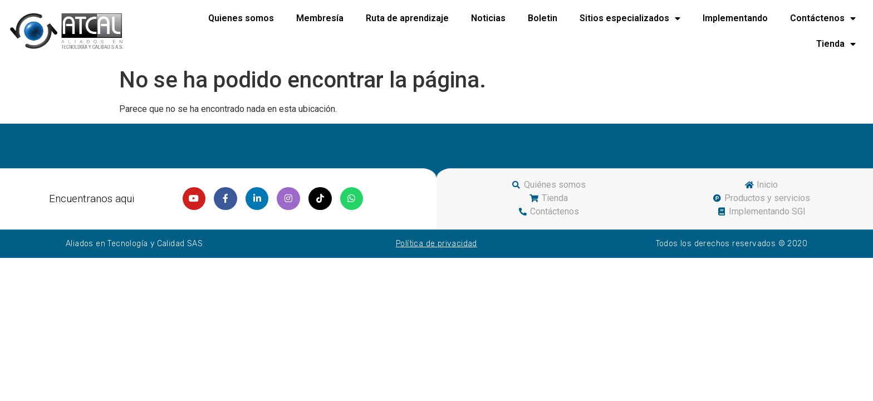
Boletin (542, 18)
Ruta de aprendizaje (407, 18)
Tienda (836, 44)
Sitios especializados (630, 18)
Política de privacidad (436, 243)
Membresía (320, 18)
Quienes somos (241, 18)
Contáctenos (823, 18)
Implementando (735, 18)
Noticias (488, 18)
